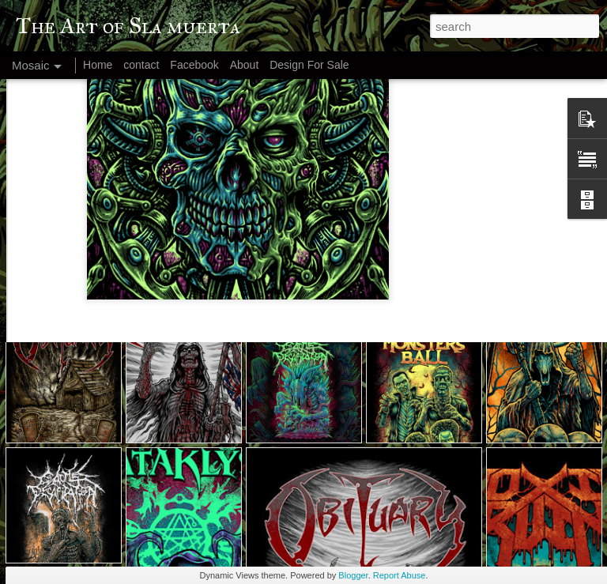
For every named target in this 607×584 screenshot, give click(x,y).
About (244, 64)
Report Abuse (399, 575)
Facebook (194, 64)
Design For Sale (309, 64)
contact (141, 64)
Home (97, 64)
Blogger (353, 575)
